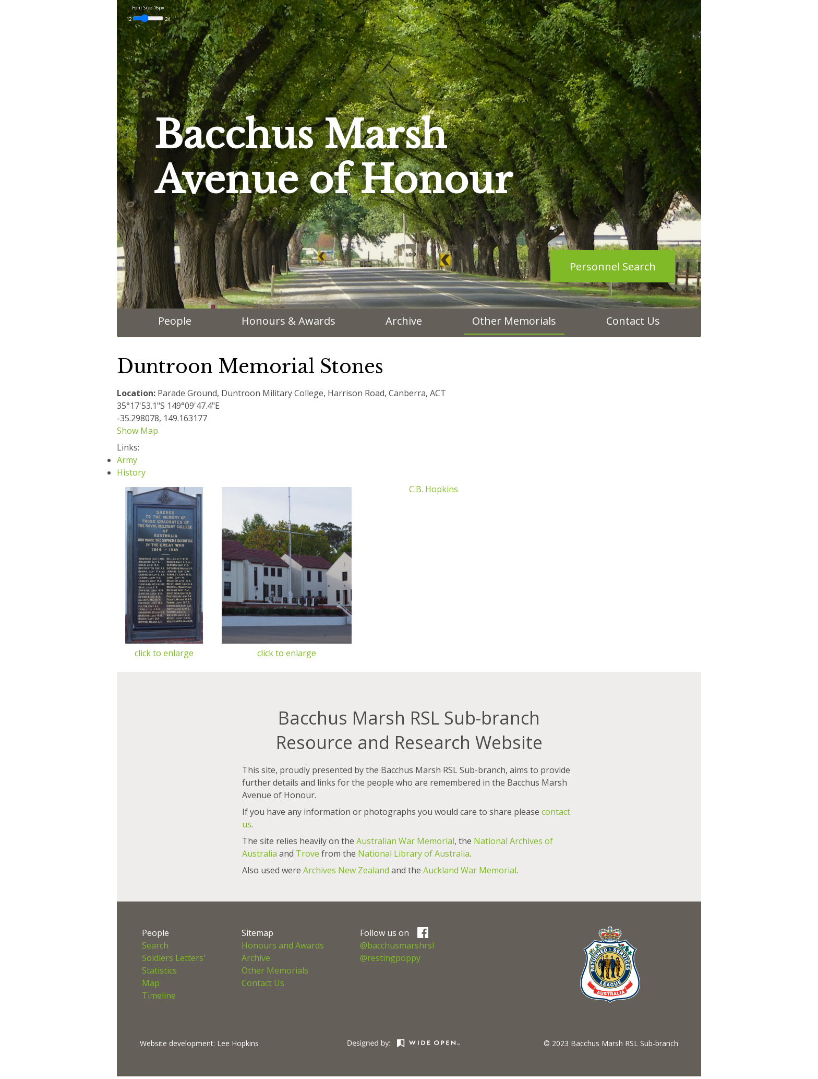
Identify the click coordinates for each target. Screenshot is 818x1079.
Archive (404, 321)
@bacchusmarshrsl (397, 945)
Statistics (159, 970)
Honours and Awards (283, 945)
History (131, 472)
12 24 (148, 19)
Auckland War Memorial (469, 870)
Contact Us (633, 321)
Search (155, 945)
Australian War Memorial (405, 841)
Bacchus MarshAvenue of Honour (333, 157)
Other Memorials (514, 321)
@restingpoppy (390, 958)
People (174, 321)
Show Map (137, 430)
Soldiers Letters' (174, 958)
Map (151, 983)
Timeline (159, 995)
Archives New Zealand (346, 870)
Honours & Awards (288, 321)
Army (127, 460)
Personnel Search (613, 266)
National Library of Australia (414, 853)
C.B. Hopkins (433, 489)
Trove (307, 853)
